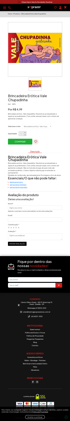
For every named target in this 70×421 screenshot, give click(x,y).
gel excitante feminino (18, 185)
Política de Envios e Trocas (35, 333)
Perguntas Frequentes (35, 339)
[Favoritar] (35, 142)
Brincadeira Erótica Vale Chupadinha (34, 14)
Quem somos (35, 329)
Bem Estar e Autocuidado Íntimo (35, 364)
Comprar (20, 141)
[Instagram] (37, 382)
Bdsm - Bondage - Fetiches (35, 360)
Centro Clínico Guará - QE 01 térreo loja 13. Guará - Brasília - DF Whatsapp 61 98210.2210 (35, 305)
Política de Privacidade (35, 336)
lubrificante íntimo (16, 182)
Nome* (10, 204)
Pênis (35, 367)
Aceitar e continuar (35, 417)
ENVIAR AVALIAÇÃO (17, 244)
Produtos (17, 14)
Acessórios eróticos (35, 357)
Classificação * (13, 224)
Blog (35, 342)
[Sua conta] (60, 7)
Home (10, 14)
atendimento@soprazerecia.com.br (35, 311)
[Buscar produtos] (9, 8)
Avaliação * (12, 231)
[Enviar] (58, 285)
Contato (35, 345)
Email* (10, 215)
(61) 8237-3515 (35, 316)
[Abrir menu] (4, 7)
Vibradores (35, 370)
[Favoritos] (55, 7)
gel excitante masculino (18, 187)
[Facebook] (33, 382)
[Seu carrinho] (65, 7)
